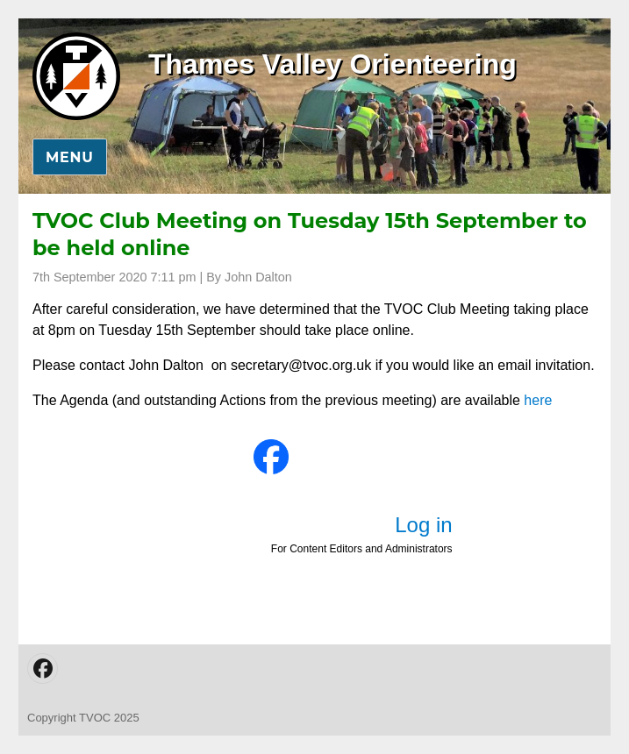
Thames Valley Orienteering (332, 64)
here (538, 400)
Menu (70, 157)
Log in (423, 525)
